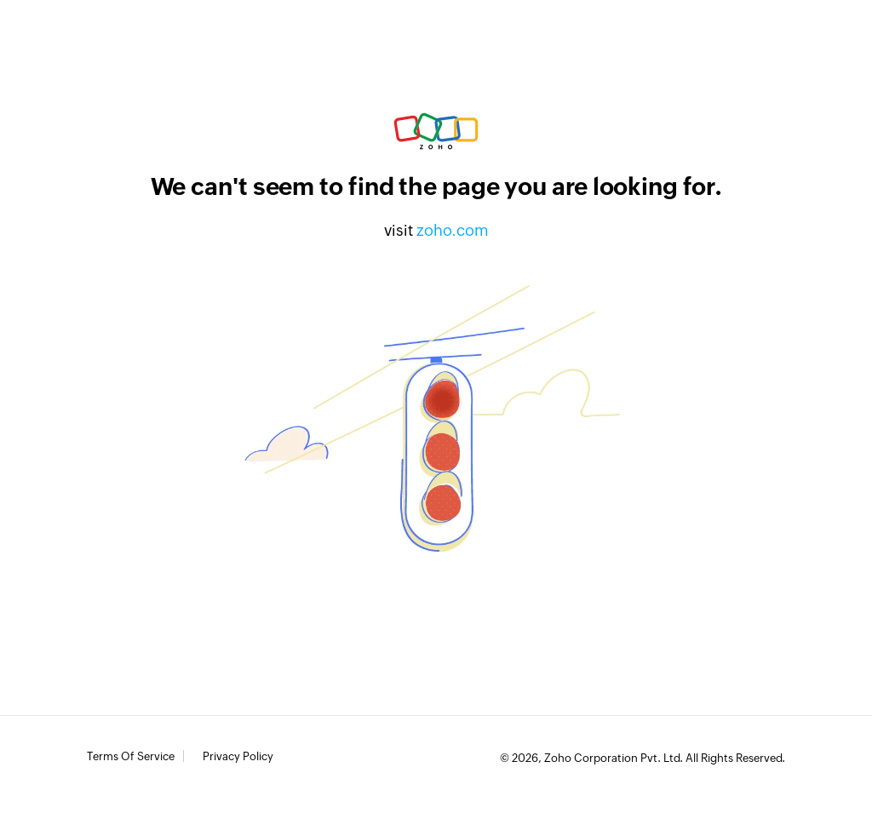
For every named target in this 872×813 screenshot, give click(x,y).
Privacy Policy (238, 757)
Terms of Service (131, 757)
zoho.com (452, 230)
